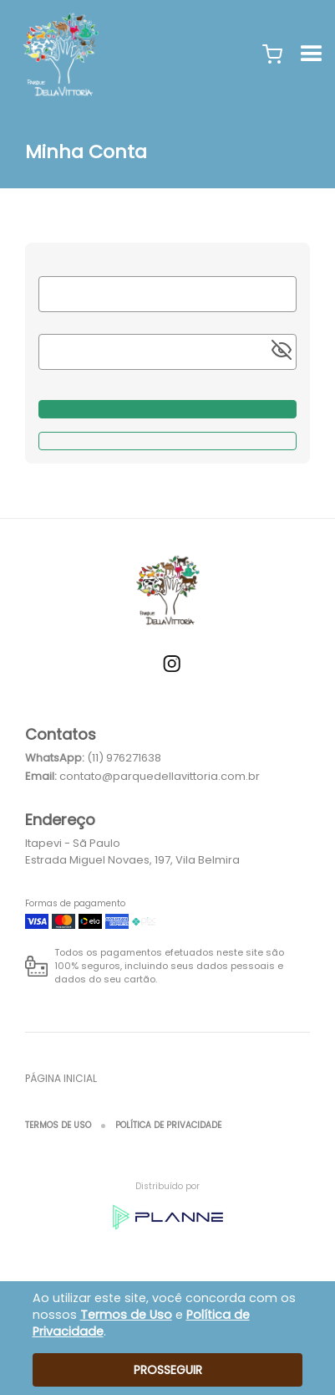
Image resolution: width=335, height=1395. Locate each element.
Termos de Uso (58, 1125)
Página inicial (61, 1078)
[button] (272, 54)
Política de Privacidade (168, 1125)
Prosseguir (168, 1370)
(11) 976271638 (124, 758)
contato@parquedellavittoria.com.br (159, 776)
